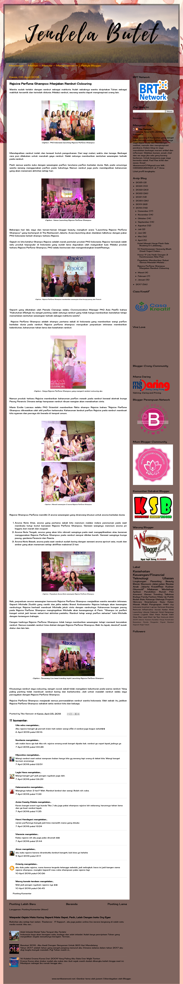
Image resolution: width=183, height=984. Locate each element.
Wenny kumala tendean (27, 881)
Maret (141, 272)
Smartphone (150, 602)
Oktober (142, 218)
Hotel (161, 612)
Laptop (153, 607)
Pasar (157, 614)
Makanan (152, 589)
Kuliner (170, 586)
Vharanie (19, 834)
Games (147, 594)
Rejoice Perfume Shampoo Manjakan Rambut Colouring (153, 267)
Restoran (137, 610)
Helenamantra (22, 787)
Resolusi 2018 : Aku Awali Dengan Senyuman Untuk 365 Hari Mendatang (59, 945)
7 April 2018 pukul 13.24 (28, 826)
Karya (162, 620)
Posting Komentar (22, 893)
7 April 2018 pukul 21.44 (28, 841)
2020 (140, 201)
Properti (169, 599)
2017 (139, 284)
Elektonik (164, 617)
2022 (139, 193)
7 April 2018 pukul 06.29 (29, 779)
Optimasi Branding (165, 607)
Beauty (170, 581)
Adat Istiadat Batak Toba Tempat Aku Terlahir (43, 932)
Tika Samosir (144, 129)
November (143, 215)
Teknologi (140, 578)
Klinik (171, 610)
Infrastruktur (147, 610)
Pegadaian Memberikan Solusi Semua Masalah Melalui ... (153, 261)
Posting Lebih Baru (22, 904)
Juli (140, 229)
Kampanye (169, 612)
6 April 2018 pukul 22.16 (28, 732)
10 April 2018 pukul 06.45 (30, 888)
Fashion (153, 597)
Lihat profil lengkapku (144, 171)
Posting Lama (117, 904)
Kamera (148, 620)
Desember (143, 211)
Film (171, 592)
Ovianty (19, 864)
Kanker (165, 610)
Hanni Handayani (24, 819)
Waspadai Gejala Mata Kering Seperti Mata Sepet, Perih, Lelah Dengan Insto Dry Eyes (59, 917)
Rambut (170, 622)
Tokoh (146, 625)
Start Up (152, 617)
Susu (162, 602)
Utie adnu (20, 725)
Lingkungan (139, 581)
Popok (162, 622)
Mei (140, 236)
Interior (141, 620)
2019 (139, 204)
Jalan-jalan (158, 584)
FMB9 (166, 605)
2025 (139, 182)
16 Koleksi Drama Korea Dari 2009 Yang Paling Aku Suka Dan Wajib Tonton (60, 959)
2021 (139, 197)
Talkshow (169, 594)
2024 (139, 186)
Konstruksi (169, 620)
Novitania (20, 740)
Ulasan (168, 578)
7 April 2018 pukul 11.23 (28, 794)
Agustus (142, 226)
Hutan (171, 602)
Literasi (136, 614)
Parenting (155, 581)
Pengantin (154, 622)
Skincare (137, 602)
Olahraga (160, 599)
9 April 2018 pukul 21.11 (28, 856)
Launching (137, 612)
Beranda (71, 904)
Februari (142, 276)
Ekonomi (146, 584)
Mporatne (20, 755)
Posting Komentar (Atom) (35, 909)
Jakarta (145, 586)
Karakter (155, 620)
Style (142, 625)
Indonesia (137, 607)
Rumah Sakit (168, 614)
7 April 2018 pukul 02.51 (29, 764)
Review (170, 584)
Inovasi (158, 610)
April (140, 240)
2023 (139, 190)
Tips (158, 617)
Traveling (157, 594)
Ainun (18, 849)
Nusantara (137, 622)
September (144, 222)
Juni (140, 233)
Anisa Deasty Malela (26, 802)
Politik (170, 597)
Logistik (144, 614)
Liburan (146, 612)
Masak (136, 604)
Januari (142, 280)
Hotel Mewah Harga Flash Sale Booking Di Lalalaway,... (153, 244)
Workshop (168, 589)
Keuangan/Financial (148, 575)
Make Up (162, 597)
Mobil (145, 604)
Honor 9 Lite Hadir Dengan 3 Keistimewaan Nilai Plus (152, 256)
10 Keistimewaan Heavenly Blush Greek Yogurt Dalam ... (154, 250)
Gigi (172, 605)
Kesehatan (141, 571)
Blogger (127, 979)
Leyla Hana (21, 772)
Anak (136, 586)
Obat (151, 614)
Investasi (145, 607)
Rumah (162, 592)
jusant (99, 979)
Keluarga (150, 599)
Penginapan (155, 604)
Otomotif (138, 589)
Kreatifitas (157, 586)
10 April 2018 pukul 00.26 (30, 873)
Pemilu (145, 622)
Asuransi (137, 594)
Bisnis (136, 584)
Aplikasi (137, 592)
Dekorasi (154, 612)
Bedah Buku (139, 599)
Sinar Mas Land (140, 617)
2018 (139, 208)
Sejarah (136, 625)
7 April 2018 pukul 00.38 (29, 747)
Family (144, 597)
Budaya (137, 597)
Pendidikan (150, 592)
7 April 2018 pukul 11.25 (28, 811)
